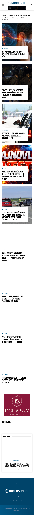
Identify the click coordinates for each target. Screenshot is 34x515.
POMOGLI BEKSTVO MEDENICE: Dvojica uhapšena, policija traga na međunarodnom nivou (12, 94)
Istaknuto (5, 374)
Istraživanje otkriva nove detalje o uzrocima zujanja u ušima (13, 54)
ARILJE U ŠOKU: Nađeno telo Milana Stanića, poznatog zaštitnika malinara (12, 298)
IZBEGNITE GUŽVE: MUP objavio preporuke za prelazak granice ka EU (13, 135)
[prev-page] (3, 428)
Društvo (5, 48)
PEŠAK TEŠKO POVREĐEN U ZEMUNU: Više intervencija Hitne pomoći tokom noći (12, 339)
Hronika (4, 168)
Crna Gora (5, 87)
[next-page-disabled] (6, 428)
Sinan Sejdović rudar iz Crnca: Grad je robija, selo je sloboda (17, 465)
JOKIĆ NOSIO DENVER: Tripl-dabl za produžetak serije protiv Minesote (14, 380)
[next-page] (18, 469)
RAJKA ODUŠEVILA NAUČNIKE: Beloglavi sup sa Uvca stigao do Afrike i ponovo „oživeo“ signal (13, 257)
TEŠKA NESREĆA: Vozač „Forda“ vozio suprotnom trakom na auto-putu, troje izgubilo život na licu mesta (14, 216)
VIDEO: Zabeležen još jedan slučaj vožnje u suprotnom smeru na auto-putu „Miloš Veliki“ (13, 175)
